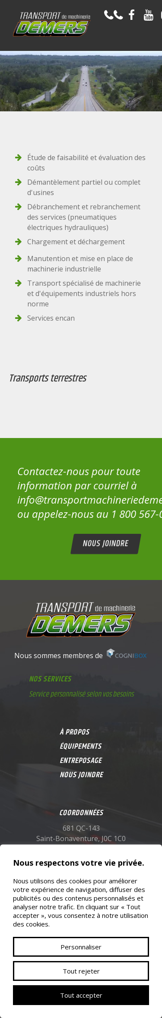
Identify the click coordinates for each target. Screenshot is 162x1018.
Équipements (81, 747)
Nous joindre (106, 544)
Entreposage (81, 761)
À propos (74, 732)
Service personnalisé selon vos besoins (81, 694)
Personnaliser (81, 946)
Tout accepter (81, 995)
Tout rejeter (81, 971)
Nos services (50, 679)
